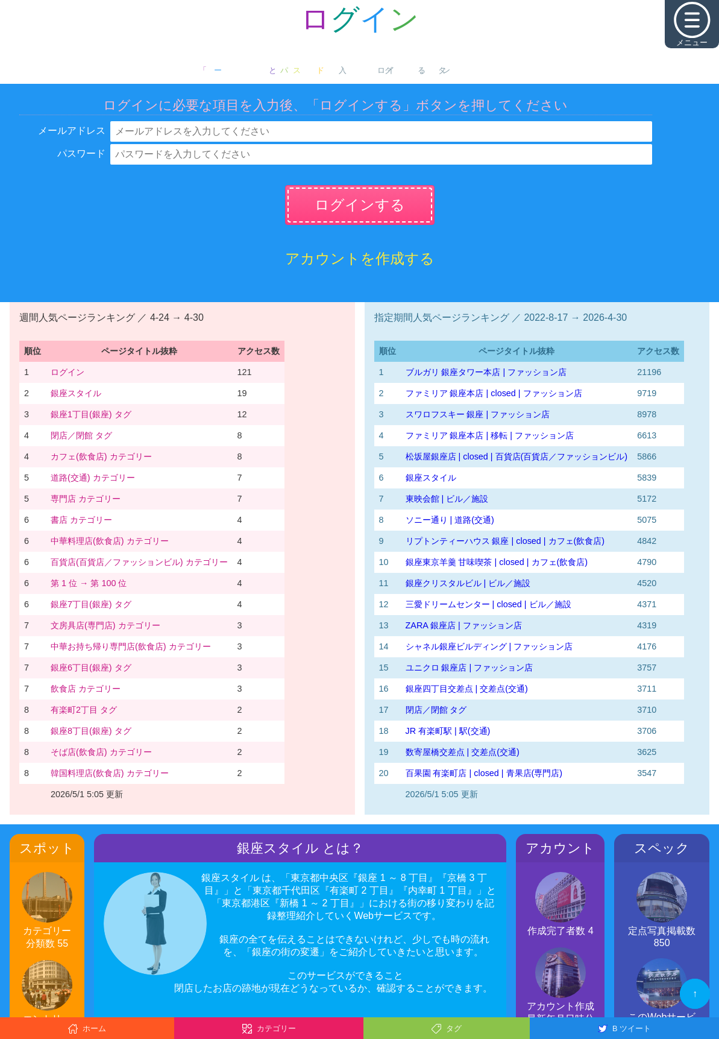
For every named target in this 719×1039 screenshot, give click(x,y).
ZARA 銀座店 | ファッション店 (464, 625)
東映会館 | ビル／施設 (447, 499)
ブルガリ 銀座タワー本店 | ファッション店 (486, 372)
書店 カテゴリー (81, 520)
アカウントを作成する (360, 258)
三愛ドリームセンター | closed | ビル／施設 (488, 604)
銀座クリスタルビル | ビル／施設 (468, 583)
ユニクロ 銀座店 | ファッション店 (469, 667)
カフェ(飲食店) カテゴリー (101, 456)
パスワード (81, 153)
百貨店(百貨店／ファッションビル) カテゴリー (139, 562)
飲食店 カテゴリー (86, 688)
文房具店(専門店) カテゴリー (105, 625)
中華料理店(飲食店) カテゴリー (110, 541)
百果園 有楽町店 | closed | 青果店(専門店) (484, 773)
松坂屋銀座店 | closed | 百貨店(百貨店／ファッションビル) (517, 456)
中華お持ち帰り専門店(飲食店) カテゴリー (131, 646)
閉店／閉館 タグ (81, 435)
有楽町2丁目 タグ (84, 710)
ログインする (360, 205)
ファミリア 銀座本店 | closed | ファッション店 (494, 393)
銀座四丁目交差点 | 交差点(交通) (467, 688)
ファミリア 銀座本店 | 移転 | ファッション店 (490, 435)
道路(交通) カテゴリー (93, 477)
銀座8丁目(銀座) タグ (91, 731)
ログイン (67, 372)
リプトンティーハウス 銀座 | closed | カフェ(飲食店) (505, 541)
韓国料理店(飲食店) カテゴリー (110, 773)
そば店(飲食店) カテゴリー (101, 752)
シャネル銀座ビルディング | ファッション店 (489, 646)
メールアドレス (71, 130)
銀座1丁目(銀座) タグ (91, 414)
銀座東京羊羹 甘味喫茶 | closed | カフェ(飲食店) (497, 562)
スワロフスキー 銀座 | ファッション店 (478, 414)
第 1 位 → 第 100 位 (89, 583)
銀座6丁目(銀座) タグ (91, 667)
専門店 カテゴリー (86, 499)
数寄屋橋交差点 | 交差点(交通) (463, 752)
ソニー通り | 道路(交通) (450, 520)
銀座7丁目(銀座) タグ (91, 604)
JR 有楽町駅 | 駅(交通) (448, 731)
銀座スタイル (76, 393)
